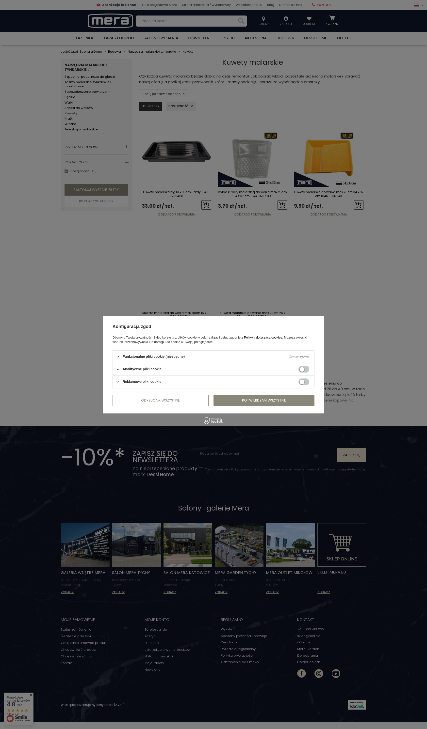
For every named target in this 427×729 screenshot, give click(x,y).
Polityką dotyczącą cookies (263, 337)
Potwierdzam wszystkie (264, 400)
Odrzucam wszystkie (160, 400)
